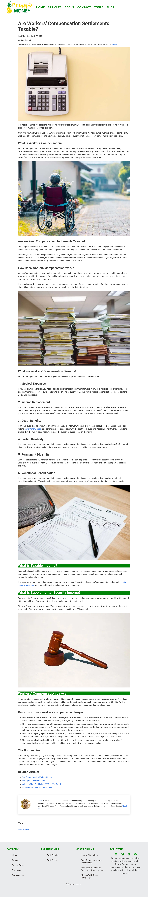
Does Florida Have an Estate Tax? (37, 787)
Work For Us (52, 860)
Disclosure (17, 870)
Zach (40, 801)
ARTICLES (55, 7)
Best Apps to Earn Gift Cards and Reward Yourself (93, 869)
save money (23, 829)
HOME (40, 7)
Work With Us (52, 855)
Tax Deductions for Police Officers (37, 777)
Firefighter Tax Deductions (33, 780)
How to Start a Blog (89, 855)
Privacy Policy (18, 865)
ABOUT (69, 7)
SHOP (110, 7)
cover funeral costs (33, 429)
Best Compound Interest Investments (92, 861)
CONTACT (84, 7)
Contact (15, 860)
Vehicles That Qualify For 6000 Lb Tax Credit (41, 784)
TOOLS (98, 7)
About (14, 855)
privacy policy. (115, 44)
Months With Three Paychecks (89, 876)
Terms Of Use (18, 875)
